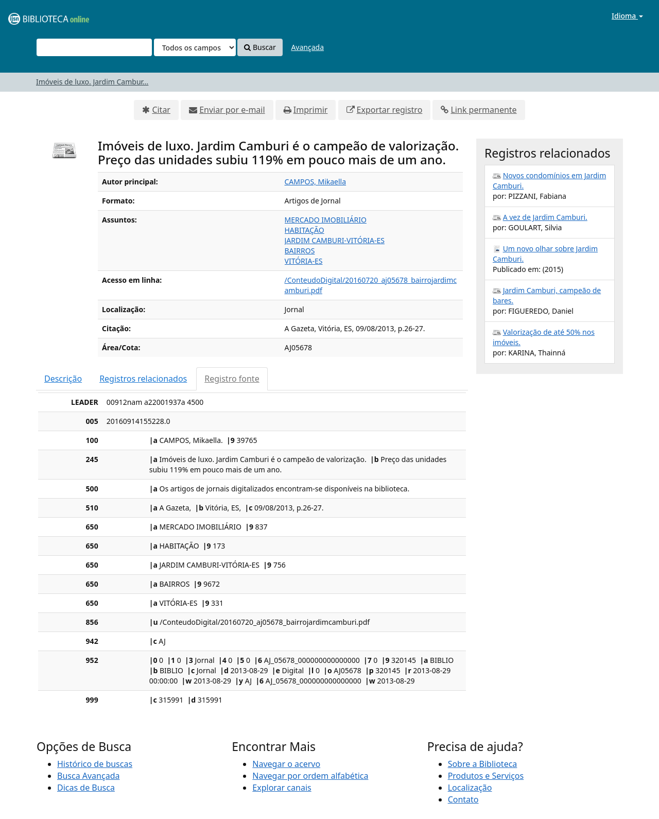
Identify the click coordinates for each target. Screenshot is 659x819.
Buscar (259, 47)
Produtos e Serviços (486, 775)
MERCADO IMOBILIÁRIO (326, 220)
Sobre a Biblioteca (482, 764)
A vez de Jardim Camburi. (545, 217)
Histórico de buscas (94, 764)
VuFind (33, 16)
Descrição (63, 378)
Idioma (627, 16)
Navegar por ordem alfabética (310, 775)
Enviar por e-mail (232, 109)
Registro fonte (231, 378)
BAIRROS (300, 250)
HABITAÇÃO (304, 230)
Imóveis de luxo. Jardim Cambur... (92, 82)
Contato (463, 799)
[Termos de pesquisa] (94, 47)
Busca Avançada (88, 775)
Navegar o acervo (286, 764)
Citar (161, 109)
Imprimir (310, 109)
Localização (470, 787)
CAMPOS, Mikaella (315, 181)
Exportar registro (390, 109)
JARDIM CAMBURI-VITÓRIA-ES (335, 240)
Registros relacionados (143, 378)
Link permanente (483, 109)
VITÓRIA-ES (304, 261)
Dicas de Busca (86, 787)
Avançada (307, 47)
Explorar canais (281, 787)
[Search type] (195, 47)
